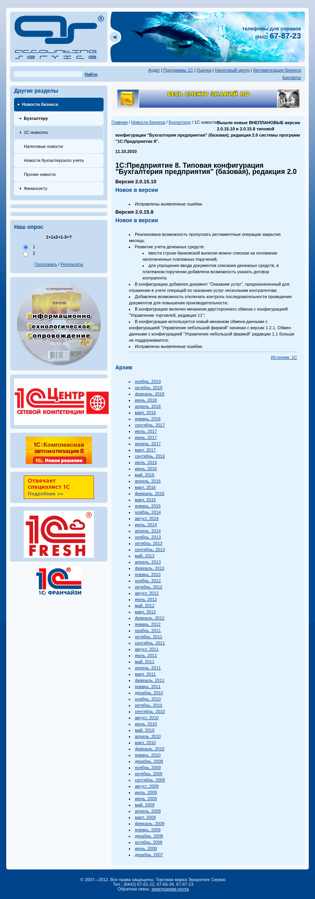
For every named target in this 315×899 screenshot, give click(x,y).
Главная (119, 122)
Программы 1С (179, 70)
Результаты (72, 264)
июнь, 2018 (146, 400)
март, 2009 (145, 817)
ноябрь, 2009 (148, 767)
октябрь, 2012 (148, 587)
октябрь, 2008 (148, 842)
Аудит (154, 70)
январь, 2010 (147, 755)
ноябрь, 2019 (148, 381)
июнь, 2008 (146, 848)
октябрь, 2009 (148, 773)
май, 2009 (144, 804)
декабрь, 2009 (149, 761)
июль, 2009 (146, 792)
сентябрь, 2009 (150, 780)
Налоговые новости (43, 146)
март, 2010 (145, 742)
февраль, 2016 (149, 493)
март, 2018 (145, 412)
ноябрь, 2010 (148, 699)
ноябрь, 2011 (148, 630)
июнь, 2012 (146, 599)
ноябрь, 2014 (148, 512)
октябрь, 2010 (148, 705)
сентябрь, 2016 (150, 456)
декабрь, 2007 (149, 854)
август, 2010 (146, 717)
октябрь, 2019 (148, 387)
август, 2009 (146, 786)
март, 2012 (145, 611)
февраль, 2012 (149, 618)
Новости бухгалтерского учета (54, 160)
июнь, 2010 (146, 724)
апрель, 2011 (148, 667)
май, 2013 (144, 555)
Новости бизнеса (40, 104)
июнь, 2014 (146, 524)
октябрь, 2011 (148, 636)
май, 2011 (144, 661)
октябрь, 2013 (148, 543)
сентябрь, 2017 (150, 425)
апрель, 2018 (148, 406)
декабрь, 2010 (149, 692)
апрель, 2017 (148, 443)
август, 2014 (146, 518)
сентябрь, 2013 (150, 549)
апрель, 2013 (148, 562)
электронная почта (170, 889)
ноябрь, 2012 (148, 580)
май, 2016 (144, 474)
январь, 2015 (147, 506)
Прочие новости (40, 174)
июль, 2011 (146, 655)
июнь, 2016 (146, 468)
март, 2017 (145, 450)
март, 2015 (145, 499)
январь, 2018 (147, 418)
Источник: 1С (284, 357)
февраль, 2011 (149, 680)
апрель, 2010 (148, 736)
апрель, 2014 (148, 531)
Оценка (204, 70)
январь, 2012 (147, 624)
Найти (90, 74)
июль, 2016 (146, 462)
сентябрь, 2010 (150, 711)
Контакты (291, 77)
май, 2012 (144, 605)
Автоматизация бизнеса (277, 70)
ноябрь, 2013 (148, 537)
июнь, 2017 (146, 437)
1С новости (36, 132)
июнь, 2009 (146, 798)
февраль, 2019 (149, 394)
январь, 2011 (147, 686)
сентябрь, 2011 (150, 643)
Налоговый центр (232, 70)
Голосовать (46, 264)
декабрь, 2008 (149, 836)
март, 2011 (145, 674)
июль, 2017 (146, 431)
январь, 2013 (147, 574)
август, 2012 (146, 593)
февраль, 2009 (149, 823)
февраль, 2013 (149, 568)
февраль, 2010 (149, 748)
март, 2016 (145, 487)
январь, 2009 (147, 829)
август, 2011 (146, 649)
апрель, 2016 (148, 481)
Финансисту (36, 188)
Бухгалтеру (36, 118)
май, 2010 (144, 730)
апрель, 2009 (148, 811)
